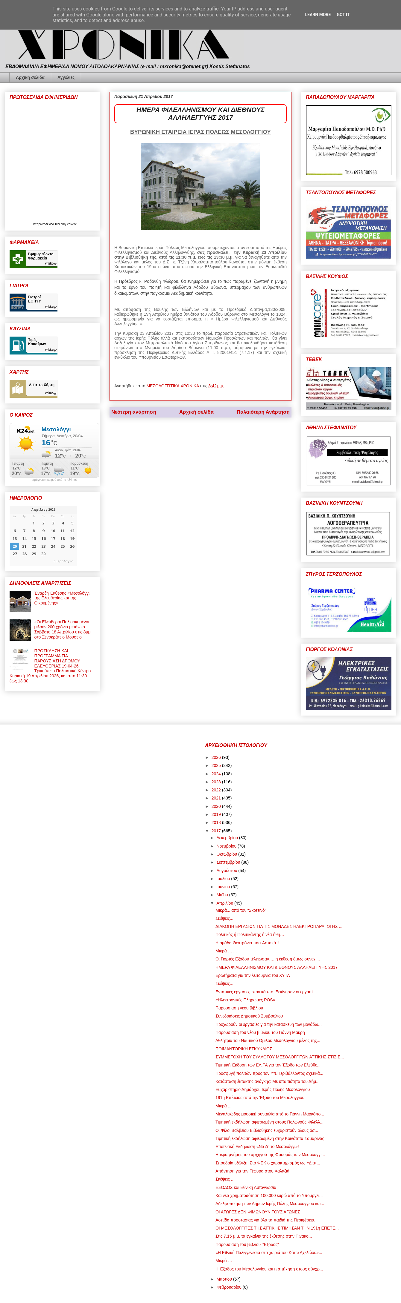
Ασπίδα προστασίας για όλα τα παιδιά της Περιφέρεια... (266, 1220)
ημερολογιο (63, 561)
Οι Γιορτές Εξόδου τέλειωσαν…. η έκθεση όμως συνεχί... (267, 959)
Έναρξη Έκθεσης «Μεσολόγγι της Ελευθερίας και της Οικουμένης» (61, 598)
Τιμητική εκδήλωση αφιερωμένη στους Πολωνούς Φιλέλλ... (269, 1122)
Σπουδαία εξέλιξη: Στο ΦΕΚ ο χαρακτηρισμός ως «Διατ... (267, 1163)
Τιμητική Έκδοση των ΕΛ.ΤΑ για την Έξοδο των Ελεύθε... (268, 1065)
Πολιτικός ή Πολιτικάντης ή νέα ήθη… (249, 934)
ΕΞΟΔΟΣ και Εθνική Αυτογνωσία (245, 1187)
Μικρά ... (223, 1106)
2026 (217, 757)
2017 (217, 830)
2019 (217, 814)
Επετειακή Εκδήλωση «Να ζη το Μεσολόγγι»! (257, 1146)
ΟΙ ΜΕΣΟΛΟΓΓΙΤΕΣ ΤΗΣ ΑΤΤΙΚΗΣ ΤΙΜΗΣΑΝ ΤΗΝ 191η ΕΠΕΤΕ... (277, 1228)
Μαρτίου (224, 1279)
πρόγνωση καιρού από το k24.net (54, 479)
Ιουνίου (223, 886)
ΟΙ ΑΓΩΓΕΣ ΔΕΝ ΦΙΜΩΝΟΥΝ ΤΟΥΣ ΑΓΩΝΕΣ (257, 1212)
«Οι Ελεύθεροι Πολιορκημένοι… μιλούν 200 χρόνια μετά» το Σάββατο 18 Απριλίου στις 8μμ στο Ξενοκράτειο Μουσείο (63, 629)
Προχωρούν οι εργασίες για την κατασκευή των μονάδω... (268, 1024)
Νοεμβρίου (227, 846)
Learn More (318, 14)
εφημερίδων (69, 224)
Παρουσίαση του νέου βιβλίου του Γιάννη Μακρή (260, 1032)
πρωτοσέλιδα (46, 224)
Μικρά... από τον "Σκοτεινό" (240, 910)
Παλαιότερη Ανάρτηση (263, 412)
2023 (217, 781)
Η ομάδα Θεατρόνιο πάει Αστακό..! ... (249, 942)
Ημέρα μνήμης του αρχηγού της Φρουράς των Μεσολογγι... (270, 1154)
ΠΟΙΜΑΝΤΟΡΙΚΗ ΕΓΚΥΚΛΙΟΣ (243, 1048)
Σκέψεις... (224, 918)
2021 (217, 798)
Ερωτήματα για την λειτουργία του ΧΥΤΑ (252, 975)
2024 (217, 773)
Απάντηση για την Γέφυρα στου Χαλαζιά (252, 1171)
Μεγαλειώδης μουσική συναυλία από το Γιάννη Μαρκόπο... (269, 1114)
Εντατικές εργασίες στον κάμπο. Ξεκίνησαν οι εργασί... (265, 991)
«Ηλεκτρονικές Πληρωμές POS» (245, 999)
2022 (217, 790)
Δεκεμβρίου (227, 837)
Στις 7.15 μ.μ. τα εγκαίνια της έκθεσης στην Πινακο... (263, 1236)
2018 (217, 822)
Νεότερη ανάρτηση (133, 412)
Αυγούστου (227, 870)
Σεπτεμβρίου (228, 862)
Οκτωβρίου (227, 854)
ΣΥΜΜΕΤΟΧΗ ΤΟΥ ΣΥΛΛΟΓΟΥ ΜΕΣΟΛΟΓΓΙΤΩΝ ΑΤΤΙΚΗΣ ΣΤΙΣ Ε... (279, 1057)
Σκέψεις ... (225, 1179)
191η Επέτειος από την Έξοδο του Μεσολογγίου (259, 1097)
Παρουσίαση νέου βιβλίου (239, 1008)
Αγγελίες (66, 77)
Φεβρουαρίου (229, 1287)
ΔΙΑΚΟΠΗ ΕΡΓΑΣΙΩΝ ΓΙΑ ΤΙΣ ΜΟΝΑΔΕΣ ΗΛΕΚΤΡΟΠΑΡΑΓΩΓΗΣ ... (278, 926)
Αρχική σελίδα (30, 77)
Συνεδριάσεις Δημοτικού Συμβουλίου (249, 1016)
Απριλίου (225, 903)
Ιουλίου (223, 878)
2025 (217, 765)
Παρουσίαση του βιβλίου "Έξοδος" (247, 1244)
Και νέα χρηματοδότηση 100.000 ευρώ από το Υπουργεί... (269, 1195)
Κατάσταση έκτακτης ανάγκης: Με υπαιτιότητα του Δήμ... (267, 1081)
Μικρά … (223, 1260)
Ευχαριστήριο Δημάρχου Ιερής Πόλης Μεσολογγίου (262, 1089)
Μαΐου (222, 894)
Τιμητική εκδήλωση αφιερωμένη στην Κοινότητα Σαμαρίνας (269, 1138)
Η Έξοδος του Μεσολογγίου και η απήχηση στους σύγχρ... (269, 1269)
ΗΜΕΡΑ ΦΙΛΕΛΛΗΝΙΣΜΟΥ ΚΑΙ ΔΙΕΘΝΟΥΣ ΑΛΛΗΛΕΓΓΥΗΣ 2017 (276, 967)
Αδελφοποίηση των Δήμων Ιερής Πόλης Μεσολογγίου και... (269, 1203)
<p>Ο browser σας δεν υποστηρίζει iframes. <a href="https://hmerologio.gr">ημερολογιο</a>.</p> (43, 536)
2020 (217, 806)
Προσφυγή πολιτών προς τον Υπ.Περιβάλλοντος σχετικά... (269, 1073)
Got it (343, 14)
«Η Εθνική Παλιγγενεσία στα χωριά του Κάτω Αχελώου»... (268, 1252)
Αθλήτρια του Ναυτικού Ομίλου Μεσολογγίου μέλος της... (267, 1040)
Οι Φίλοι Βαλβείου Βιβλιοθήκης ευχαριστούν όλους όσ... (266, 1130)
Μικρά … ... (226, 951)
